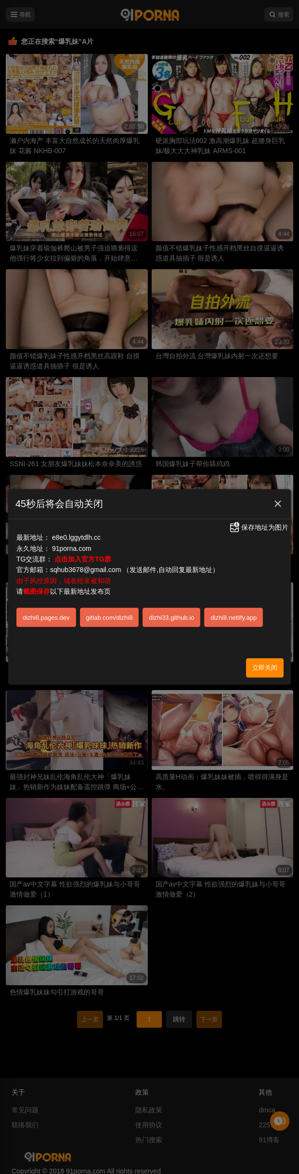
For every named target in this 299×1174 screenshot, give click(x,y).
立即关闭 (264, 665)
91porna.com (71, 546)
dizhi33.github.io (171, 615)
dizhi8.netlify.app (233, 615)
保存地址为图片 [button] (258, 525)
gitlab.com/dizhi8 (109, 615)
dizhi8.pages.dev (46, 615)
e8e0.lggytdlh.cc (76, 535)
